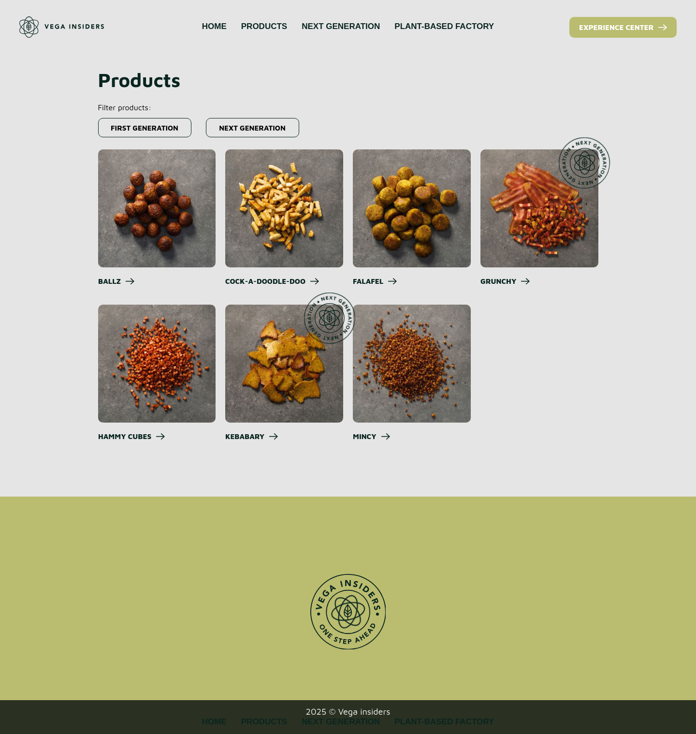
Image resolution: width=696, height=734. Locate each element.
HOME (214, 26)
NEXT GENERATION (341, 26)
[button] (144, 127)
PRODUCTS (264, 26)
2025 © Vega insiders (348, 711)
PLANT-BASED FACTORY (444, 26)
